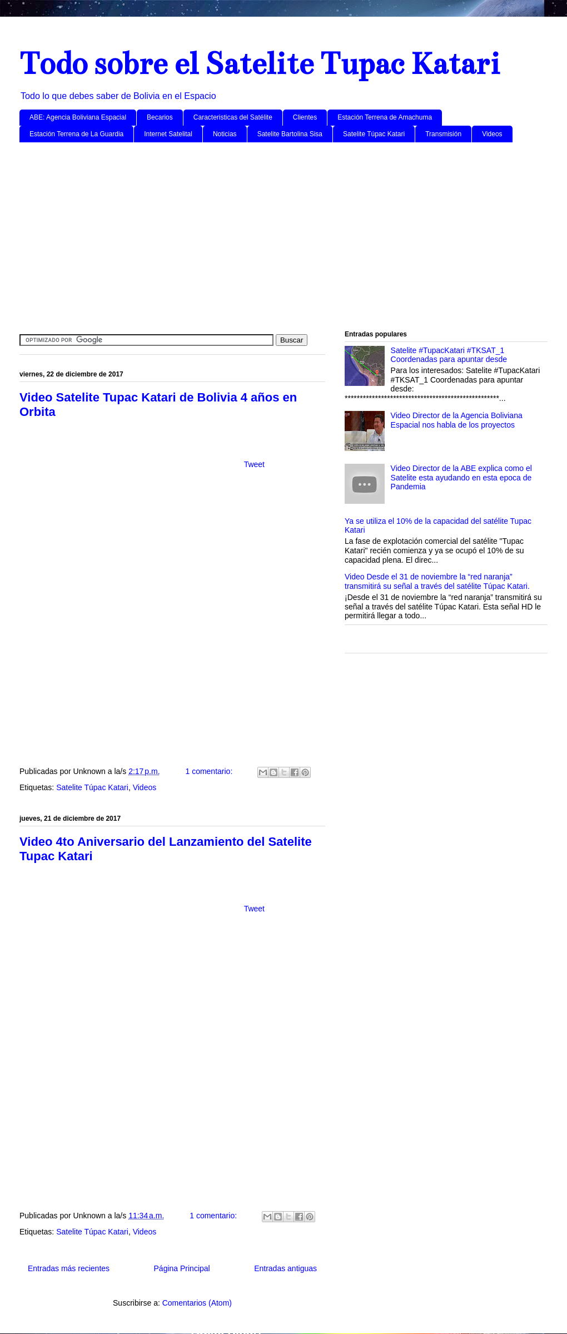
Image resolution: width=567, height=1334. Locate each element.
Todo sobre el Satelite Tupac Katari (259, 63)
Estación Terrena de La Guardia (76, 134)
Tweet (254, 464)
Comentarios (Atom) (197, 1302)
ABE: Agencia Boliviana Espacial (77, 117)
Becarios (160, 117)
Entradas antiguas (285, 1268)
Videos (492, 134)
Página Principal (182, 1268)
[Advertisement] (283, 237)
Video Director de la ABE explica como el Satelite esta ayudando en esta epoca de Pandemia (461, 478)
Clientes (305, 117)
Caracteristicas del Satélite (232, 117)
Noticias (225, 134)
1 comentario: (210, 771)
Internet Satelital (168, 134)
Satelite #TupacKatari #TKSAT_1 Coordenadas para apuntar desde (449, 355)
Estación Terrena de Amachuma (384, 117)
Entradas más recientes (69, 1268)
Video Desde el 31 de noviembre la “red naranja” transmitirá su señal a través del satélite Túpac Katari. (437, 581)
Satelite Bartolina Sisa (289, 134)
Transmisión (443, 134)
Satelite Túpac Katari (374, 134)
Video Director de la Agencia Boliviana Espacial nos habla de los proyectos (457, 420)
